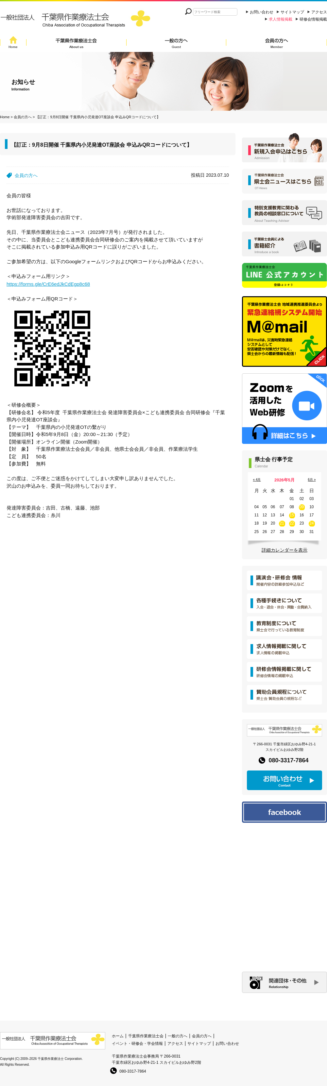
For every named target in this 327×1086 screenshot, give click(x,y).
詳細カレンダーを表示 (284, 550)
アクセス (319, 12)
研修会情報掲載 (313, 19)
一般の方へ (176, 43)
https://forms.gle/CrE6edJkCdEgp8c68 (48, 284)
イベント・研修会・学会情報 (137, 1043)
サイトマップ (292, 12)
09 (302, 507)
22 (292, 523)
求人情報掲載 (280, 19)
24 (311, 523)
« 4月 (257, 479)
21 (282, 523)
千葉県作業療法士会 (76, 43)
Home (13, 43)
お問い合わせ (261, 12)
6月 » (312, 479)
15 (292, 515)
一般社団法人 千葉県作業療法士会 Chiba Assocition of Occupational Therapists (77, 20)
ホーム (118, 1036)
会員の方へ (276, 43)
